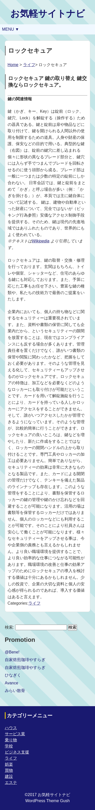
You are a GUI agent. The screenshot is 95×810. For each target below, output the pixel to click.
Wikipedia (40, 241)
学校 (9, 746)
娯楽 (9, 764)
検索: (9, 627)
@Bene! (12, 652)
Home (13, 65)
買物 (9, 770)
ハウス (11, 728)
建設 (9, 776)
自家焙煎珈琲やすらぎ (25, 660)
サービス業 (15, 734)
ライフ (29, 65)
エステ (11, 782)
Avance (11, 683)
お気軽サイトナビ (47, 13)
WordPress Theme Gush (47, 801)
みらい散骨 (15, 690)
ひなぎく (13, 675)
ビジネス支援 (17, 752)
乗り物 (11, 740)
